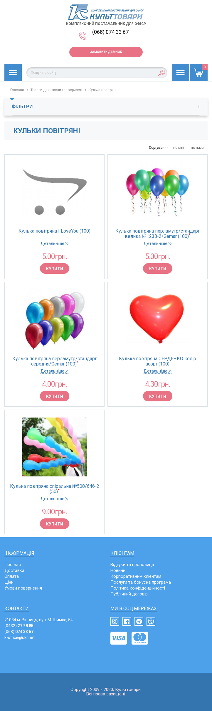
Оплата (11, 576)
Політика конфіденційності (137, 588)
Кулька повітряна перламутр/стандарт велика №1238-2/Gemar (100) (157, 233)
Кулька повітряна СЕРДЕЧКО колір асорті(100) (157, 361)
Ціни (9, 582)
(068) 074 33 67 (110, 32)
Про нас (12, 564)
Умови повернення (23, 588)
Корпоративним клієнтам (135, 576)
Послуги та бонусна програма (140, 582)
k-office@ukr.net (19, 637)
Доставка (14, 570)
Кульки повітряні (103, 90)
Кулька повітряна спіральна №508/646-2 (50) (54, 489)
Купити (54, 268)
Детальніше (54, 243)
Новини (117, 570)
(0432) (18, 625)
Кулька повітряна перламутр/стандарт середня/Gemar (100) (54, 361)
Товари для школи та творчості (56, 90)
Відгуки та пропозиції (132, 564)
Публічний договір (129, 594)
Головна (17, 90)
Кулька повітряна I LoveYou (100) (54, 231)
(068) (18, 631)
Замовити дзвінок (106, 52)
